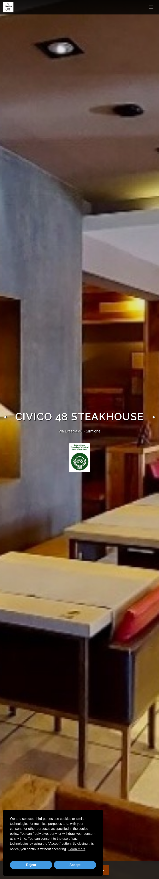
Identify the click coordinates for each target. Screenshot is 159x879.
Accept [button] (74, 865)
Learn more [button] (76, 849)
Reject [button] (31, 865)
